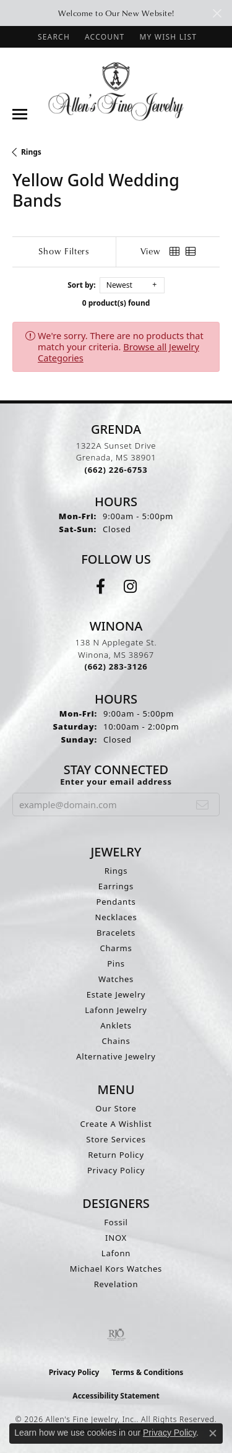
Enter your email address (116, 781)
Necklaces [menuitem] (116, 917)
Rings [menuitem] (116, 870)
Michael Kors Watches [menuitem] (116, 1268)
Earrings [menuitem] (116, 886)
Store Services (115, 1139)
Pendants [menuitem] (116, 901)
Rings (31, 152)
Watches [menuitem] (116, 979)
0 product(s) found (116, 303)
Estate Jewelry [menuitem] (116, 994)
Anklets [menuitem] (116, 1025)
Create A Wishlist (116, 1123)
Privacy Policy (116, 1170)
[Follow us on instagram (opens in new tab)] (130, 586)
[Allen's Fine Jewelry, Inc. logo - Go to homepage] (116, 90)
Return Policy (116, 1154)
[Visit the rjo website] (116, 1335)
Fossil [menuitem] (116, 1222)
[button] (52, 37)
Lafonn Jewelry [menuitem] (116, 1009)
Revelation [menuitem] (116, 1284)
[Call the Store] (116, 469)
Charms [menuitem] (116, 948)
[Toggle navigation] (20, 114)
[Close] (217, 13)
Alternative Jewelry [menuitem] (115, 1056)
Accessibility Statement (115, 1395)
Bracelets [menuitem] (116, 932)
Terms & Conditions (147, 1372)
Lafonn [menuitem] (116, 1253)
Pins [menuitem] (116, 963)
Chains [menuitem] (116, 1040)
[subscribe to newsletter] (202, 804)
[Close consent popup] (213, 1433)
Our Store (115, 1108)
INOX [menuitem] (116, 1237)
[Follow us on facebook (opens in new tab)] (100, 586)
